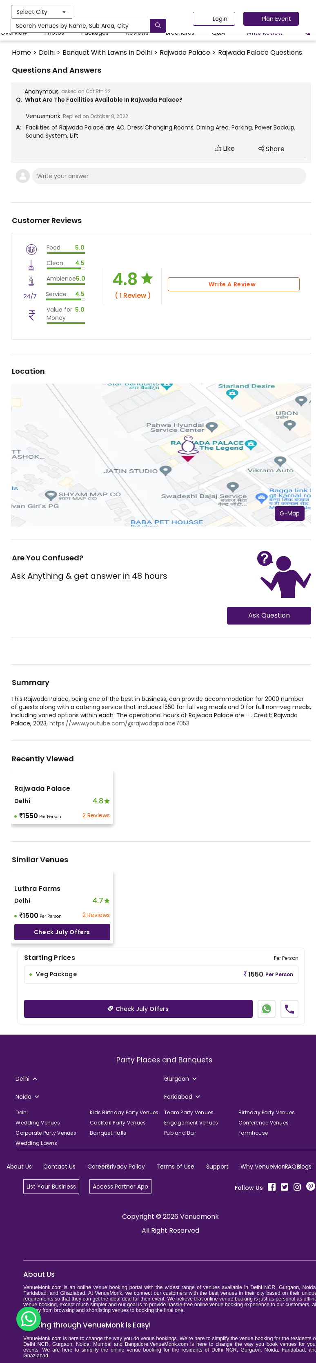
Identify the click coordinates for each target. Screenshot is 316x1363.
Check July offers (62, 932)
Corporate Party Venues (46, 1132)
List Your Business (51, 1186)
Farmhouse (253, 1132)
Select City (113, 12)
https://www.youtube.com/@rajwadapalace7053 (119, 723)
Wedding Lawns (36, 1143)
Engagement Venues (191, 1122)
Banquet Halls (108, 1132)
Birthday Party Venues (266, 1112)
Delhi (22, 1112)
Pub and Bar (180, 1132)
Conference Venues (263, 1122)
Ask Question (269, 615)
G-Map (290, 513)
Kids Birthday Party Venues (124, 1112)
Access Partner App (120, 1186)
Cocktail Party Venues (118, 1122)
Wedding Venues (38, 1122)
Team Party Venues (189, 1112)
